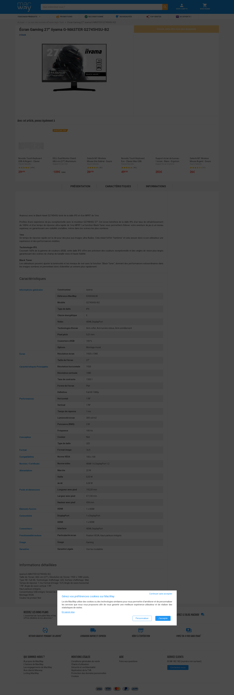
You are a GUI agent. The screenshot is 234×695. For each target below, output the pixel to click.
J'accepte (163, 618)
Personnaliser (142, 618)
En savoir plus (68, 612)
